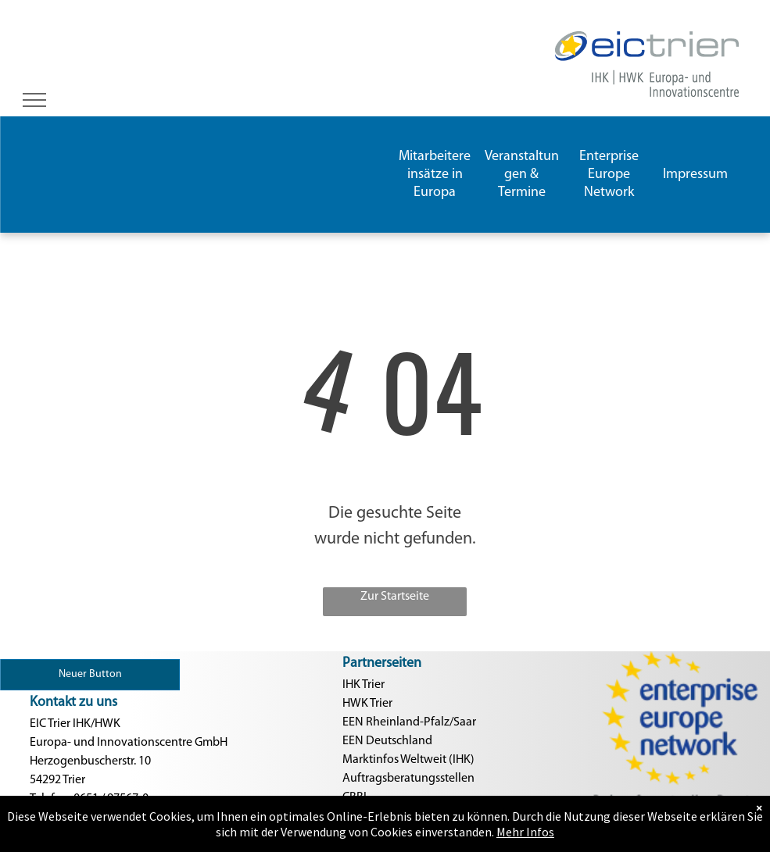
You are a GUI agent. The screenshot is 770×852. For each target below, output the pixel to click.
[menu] (34, 100)
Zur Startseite (394, 596)
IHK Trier (363, 685)
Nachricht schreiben (82, 836)
